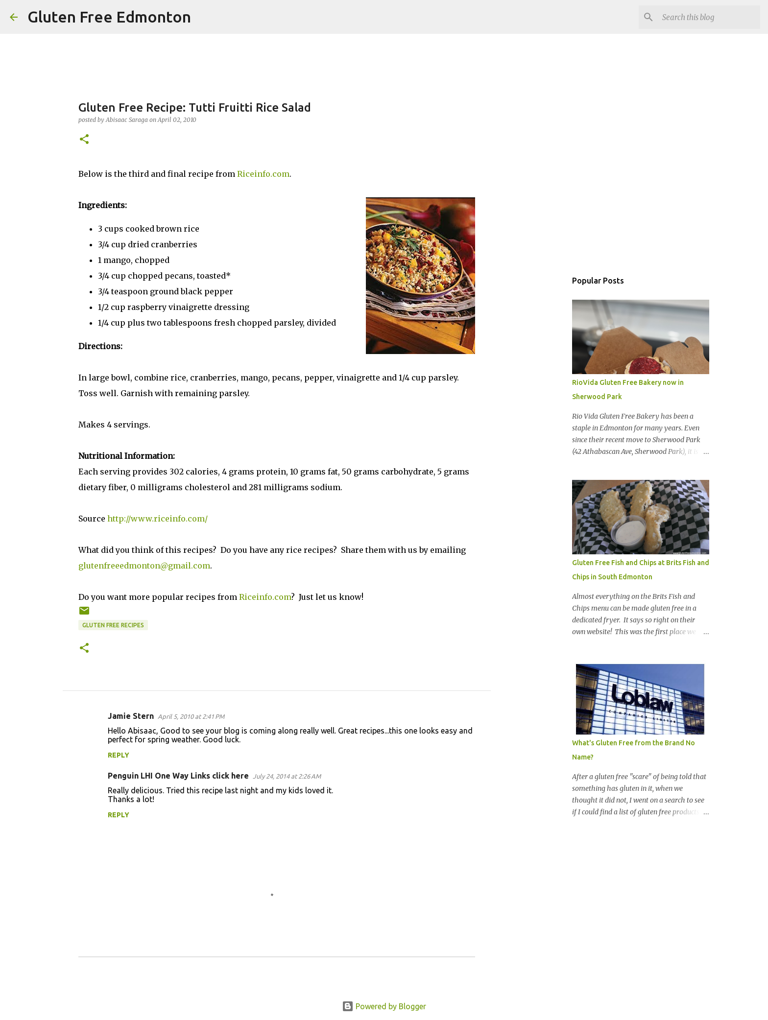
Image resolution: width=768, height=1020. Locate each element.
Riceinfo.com (263, 174)
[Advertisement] (540, 423)
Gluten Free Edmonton (109, 16)
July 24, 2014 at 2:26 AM (287, 776)
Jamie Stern (131, 716)
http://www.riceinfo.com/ (157, 518)
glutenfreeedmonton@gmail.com (144, 565)
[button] (84, 139)
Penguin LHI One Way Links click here (178, 775)
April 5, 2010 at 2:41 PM (191, 716)
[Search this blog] (708, 17)
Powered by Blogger (384, 1006)
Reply (118, 755)
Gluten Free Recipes (113, 625)
